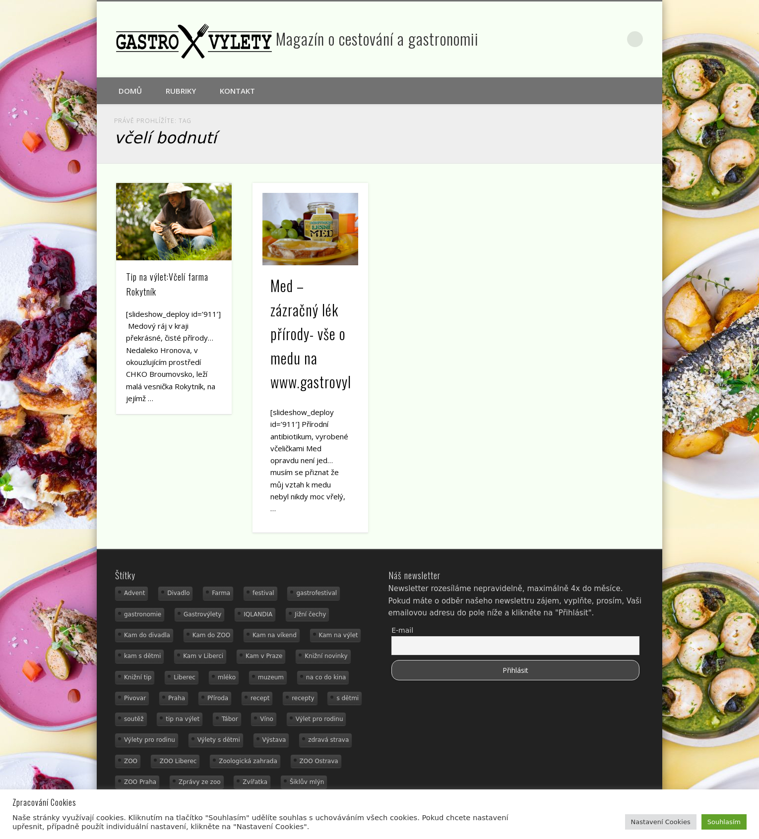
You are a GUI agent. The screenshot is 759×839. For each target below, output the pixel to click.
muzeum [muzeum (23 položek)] (271, 677)
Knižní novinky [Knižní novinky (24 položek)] (326, 656)
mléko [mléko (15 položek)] (227, 677)
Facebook (593, 39)
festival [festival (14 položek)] (263, 593)
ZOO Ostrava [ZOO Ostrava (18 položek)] (319, 761)
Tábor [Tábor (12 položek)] (230, 719)
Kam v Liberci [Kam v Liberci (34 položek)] (203, 656)
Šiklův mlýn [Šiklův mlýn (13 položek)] (307, 782)
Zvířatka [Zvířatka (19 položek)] (255, 782)
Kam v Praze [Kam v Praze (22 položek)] (264, 656)
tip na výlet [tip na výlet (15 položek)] (182, 719)
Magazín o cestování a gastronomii (377, 38)
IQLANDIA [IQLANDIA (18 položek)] (258, 614)
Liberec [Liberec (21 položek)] (184, 677)
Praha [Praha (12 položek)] (176, 698)
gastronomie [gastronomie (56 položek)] (142, 614)
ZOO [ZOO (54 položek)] (130, 761)
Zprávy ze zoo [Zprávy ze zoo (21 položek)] (200, 782)
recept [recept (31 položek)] (260, 698)
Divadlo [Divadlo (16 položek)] (178, 593)
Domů (130, 91)
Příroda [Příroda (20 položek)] (217, 698)
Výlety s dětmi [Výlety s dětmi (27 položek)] (218, 739)
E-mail (402, 630)
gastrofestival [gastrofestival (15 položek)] (316, 593)
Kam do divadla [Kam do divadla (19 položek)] (147, 635)
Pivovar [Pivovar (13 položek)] (135, 698)
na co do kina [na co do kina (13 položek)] (326, 677)
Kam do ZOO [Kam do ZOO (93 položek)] (211, 635)
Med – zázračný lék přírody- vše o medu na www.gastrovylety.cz (326, 333)
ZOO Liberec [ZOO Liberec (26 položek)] (178, 761)
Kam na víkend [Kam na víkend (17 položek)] (275, 635)
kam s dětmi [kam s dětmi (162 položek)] (142, 656)
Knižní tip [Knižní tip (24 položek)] (138, 677)
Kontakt (237, 91)
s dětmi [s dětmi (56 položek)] (347, 698)
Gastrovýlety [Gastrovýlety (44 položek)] (202, 614)
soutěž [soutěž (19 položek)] (134, 719)
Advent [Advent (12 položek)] (134, 593)
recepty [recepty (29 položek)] (303, 698)
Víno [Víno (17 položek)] (266, 719)
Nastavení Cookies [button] (661, 822)
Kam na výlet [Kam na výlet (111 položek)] (338, 635)
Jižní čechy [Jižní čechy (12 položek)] (310, 614)
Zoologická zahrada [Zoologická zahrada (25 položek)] (248, 761)
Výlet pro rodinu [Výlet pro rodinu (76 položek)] (319, 719)
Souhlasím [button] (724, 822)
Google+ (615, 39)
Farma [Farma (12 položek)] (221, 593)
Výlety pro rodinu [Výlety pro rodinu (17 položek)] (149, 739)
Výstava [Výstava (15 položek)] (274, 739)
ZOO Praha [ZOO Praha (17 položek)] (140, 782)
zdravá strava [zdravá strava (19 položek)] (328, 739)
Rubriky (181, 91)
